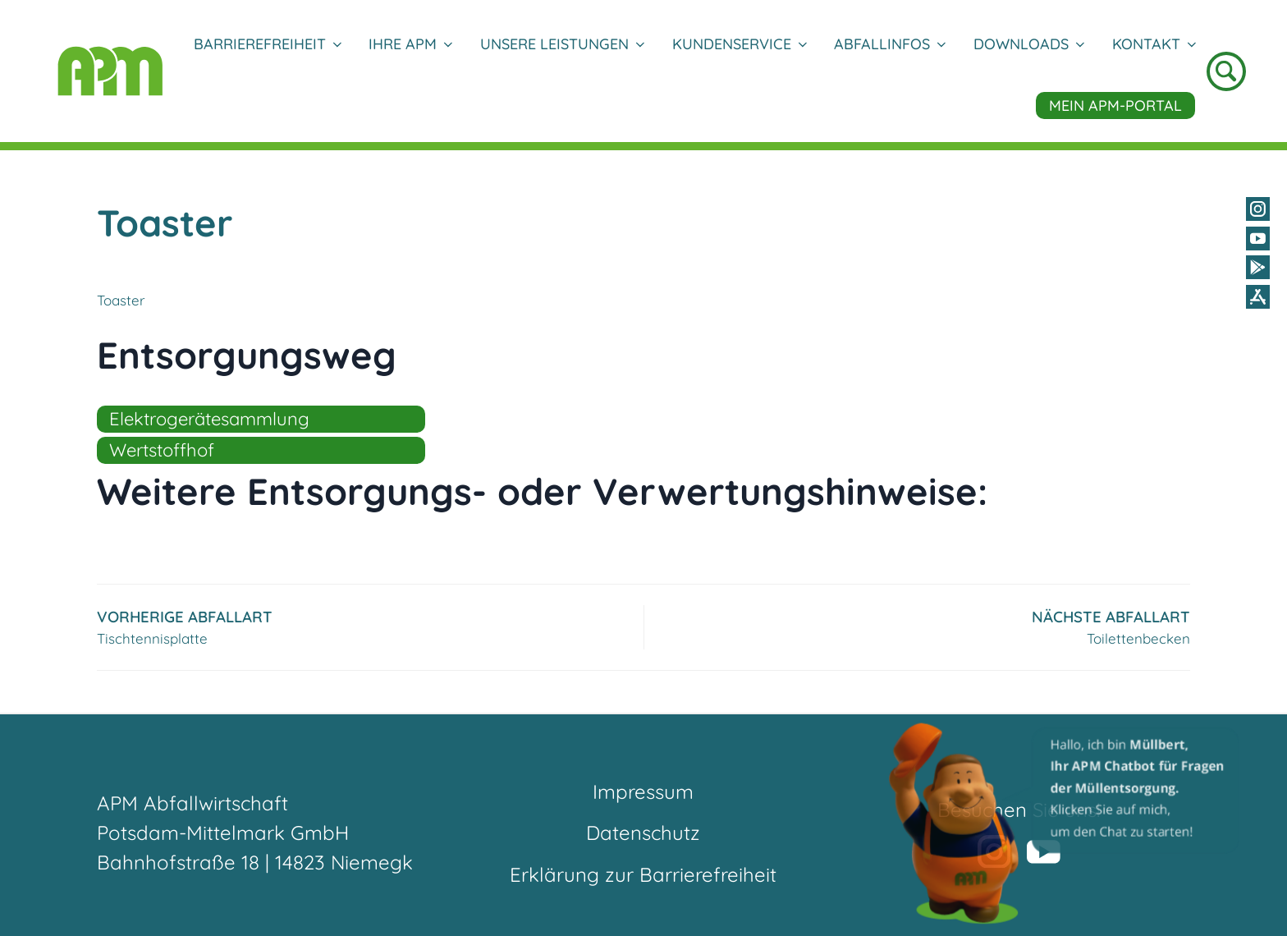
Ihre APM (410, 43)
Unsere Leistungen (562, 43)
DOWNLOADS (1028, 43)
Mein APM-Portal (1115, 105)
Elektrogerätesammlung (209, 418)
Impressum (643, 791)
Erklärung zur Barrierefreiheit (643, 874)
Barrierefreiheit (267, 43)
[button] (1065, 822)
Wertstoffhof (161, 449)
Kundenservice (739, 43)
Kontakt (1153, 43)
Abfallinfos (889, 43)
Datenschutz (643, 832)
